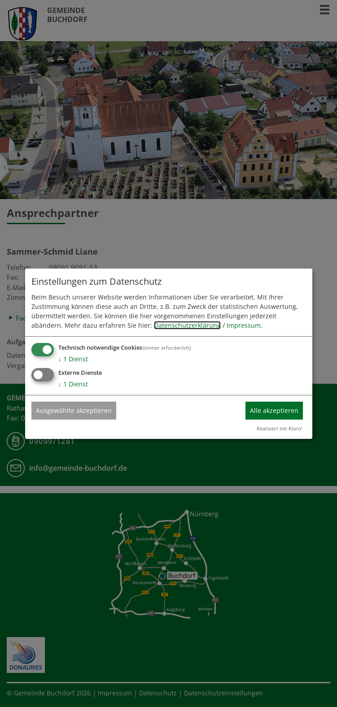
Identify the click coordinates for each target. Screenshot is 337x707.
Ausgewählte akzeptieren (74, 410)
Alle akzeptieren (274, 410)
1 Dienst (73, 359)
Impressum (244, 325)
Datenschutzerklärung (187, 325)
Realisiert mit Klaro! (279, 428)
